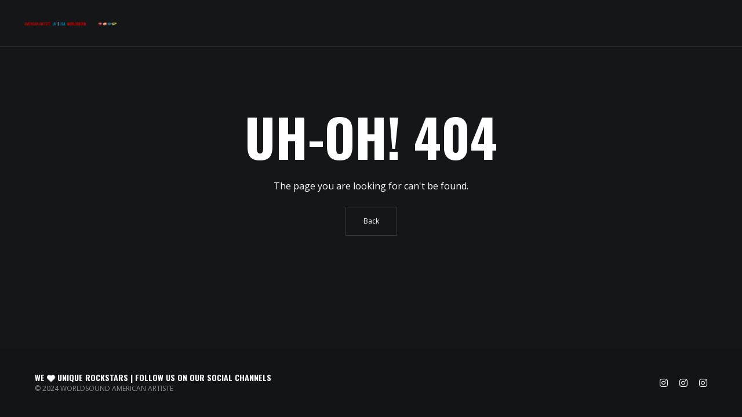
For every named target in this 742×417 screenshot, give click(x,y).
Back (371, 221)
